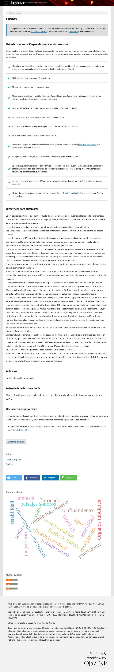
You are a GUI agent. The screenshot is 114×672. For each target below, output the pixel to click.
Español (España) (13, 459)
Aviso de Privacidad (20, 430)
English (9, 464)
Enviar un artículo (16, 442)
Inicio (9, 13)
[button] (14, 477)
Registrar (73, 31)
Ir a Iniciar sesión (39, 31)
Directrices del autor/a (86, 144)
